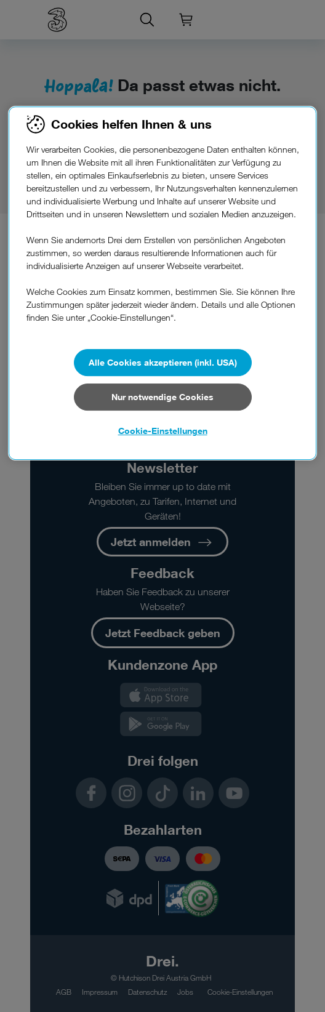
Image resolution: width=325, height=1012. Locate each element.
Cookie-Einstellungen (162, 430)
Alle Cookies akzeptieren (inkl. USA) (163, 362)
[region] (162, 283)
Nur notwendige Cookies (162, 397)
